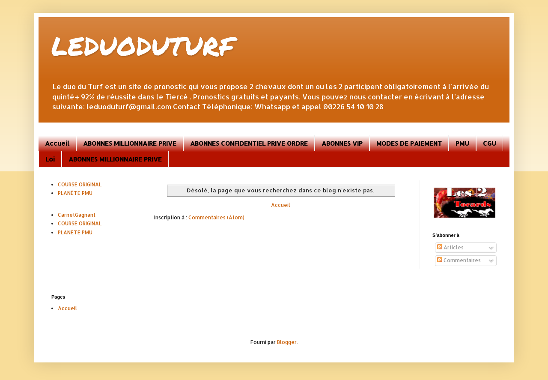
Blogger (287, 342)
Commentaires (459, 260)
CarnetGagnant (76, 215)
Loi (50, 159)
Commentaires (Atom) (216, 217)
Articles (450, 247)
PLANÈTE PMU (75, 193)
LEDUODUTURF (142, 45)
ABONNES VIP (342, 143)
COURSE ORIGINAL (79, 184)
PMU (462, 143)
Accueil (57, 143)
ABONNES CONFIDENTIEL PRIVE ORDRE (249, 143)
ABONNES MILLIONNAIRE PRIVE (129, 143)
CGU (489, 143)
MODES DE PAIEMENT (409, 143)
